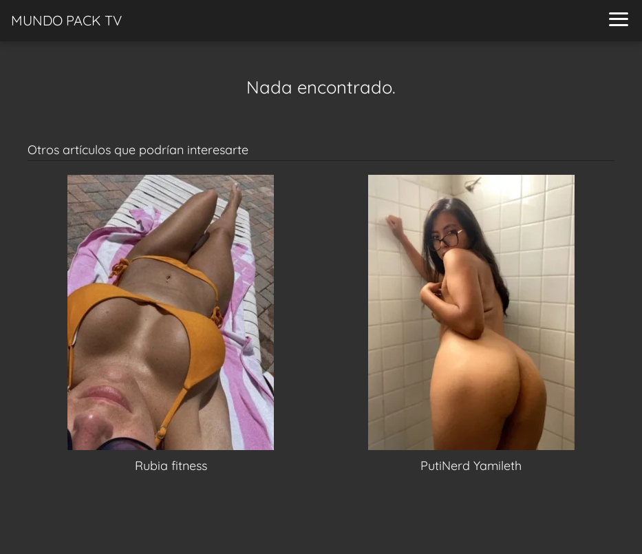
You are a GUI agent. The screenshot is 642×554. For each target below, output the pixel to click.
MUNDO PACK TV (66, 20)
